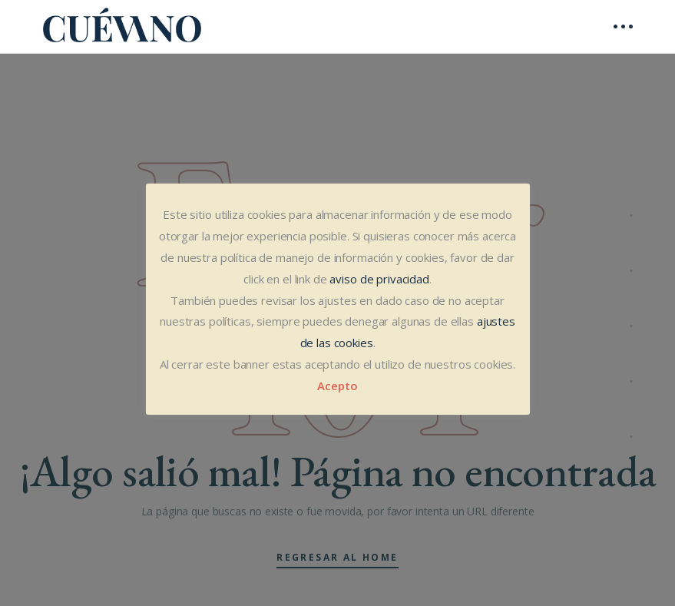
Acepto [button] (337, 385)
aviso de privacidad (378, 278)
